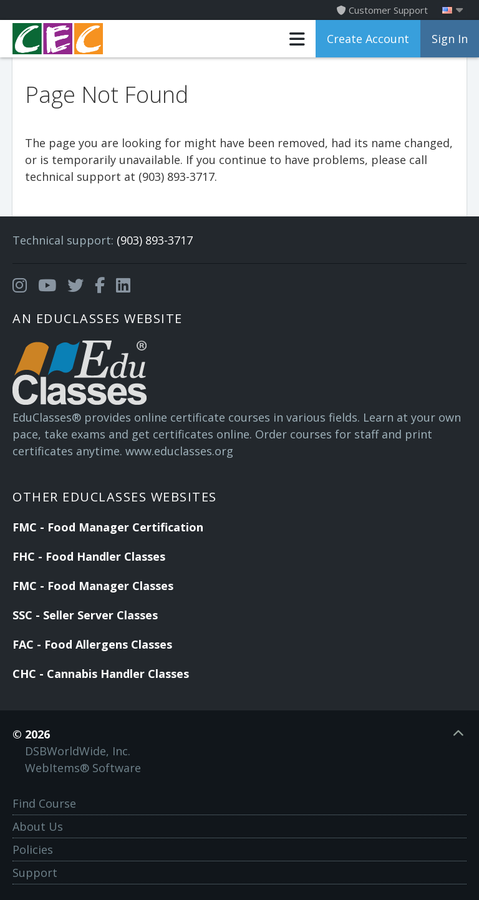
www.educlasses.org (179, 450)
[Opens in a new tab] (19, 286)
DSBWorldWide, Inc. (77, 750)
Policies (32, 849)
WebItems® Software (83, 767)
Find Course (44, 803)
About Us (37, 826)
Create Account (368, 38)
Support (34, 872)
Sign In (450, 38)
